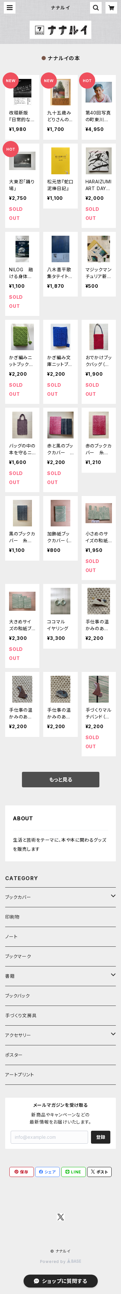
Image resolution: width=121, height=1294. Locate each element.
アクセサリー (18, 1035)
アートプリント (19, 1074)
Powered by (60, 1261)
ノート (11, 936)
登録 (100, 1137)
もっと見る (60, 779)
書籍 (10, 976)
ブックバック (17, 995)
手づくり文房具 (21, 1015)
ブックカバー (18, 897)
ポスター (14, 1055)
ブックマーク (18, 956)
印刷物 (12, 917)
